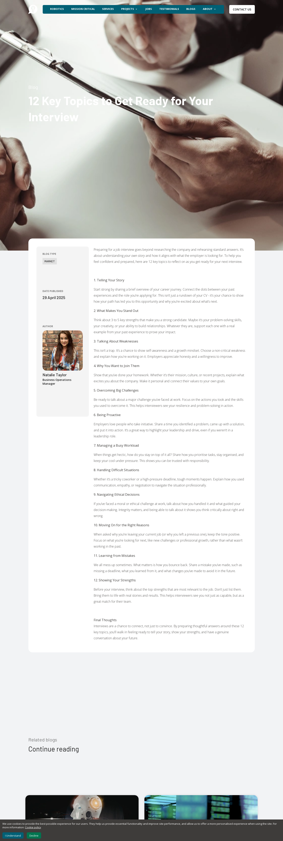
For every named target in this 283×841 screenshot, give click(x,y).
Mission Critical (83, 8)
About (210, 9)
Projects (129, 9)
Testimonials (169, 8)
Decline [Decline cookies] (33, 835)
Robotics (57, 8)
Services (108, 8)
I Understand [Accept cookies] (13, 835)
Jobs (148, 8)
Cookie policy (33, 827)
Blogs (190, 8)
